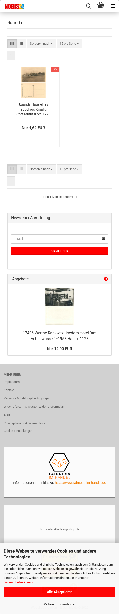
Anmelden (59, 251)
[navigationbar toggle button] (113, 6)
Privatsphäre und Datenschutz (24, 423)
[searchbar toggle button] (88, 6)
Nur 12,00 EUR (59, 348)
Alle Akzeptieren (59, 592)
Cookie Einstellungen (18, 431)
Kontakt (9, 390)
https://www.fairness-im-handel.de (80, 483)
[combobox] (41, 43)
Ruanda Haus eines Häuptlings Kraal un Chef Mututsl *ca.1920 (33, 109)
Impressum (12, 382)
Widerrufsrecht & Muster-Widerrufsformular (34, 406)
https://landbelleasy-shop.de (59, 529)
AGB (7, 415)
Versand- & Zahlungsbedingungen (27, 398)
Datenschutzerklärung (19, 582)
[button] (12, 43)
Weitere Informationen (59, 604)
